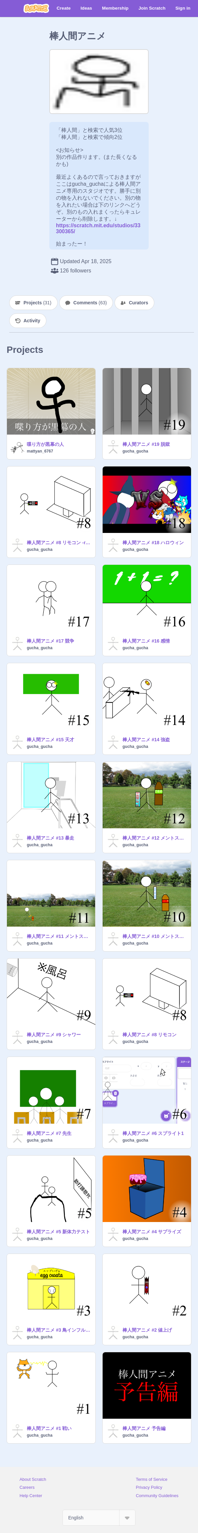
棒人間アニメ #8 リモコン (149, 1034)
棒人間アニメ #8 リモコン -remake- (59, 542)
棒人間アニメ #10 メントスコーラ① (155, 936)
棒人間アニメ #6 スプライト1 (153, 1133)
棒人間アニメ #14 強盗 (146, 739)
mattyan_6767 (40, 451)
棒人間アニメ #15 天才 (50, 739)
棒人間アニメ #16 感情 (146, 641)
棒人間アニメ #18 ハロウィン (153, 542)
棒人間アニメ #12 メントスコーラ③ (155, 838)
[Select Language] (99, 1518)
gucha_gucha (135, 451)
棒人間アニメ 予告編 (144, 1428)
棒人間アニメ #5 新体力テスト (58, 1231)
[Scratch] (36, 8)
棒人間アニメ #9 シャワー (54, 1034)
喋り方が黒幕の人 (45, 444)
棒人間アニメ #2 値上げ (147, 1330)
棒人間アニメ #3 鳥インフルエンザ (59, 1330)
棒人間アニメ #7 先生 (49, 1133)
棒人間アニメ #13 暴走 (50, 838)
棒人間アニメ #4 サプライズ (152, 1231)
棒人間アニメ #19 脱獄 (146, 444)
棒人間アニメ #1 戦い (49, 1428)
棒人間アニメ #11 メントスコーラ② (59, 936)
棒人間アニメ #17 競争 (50, 641)
